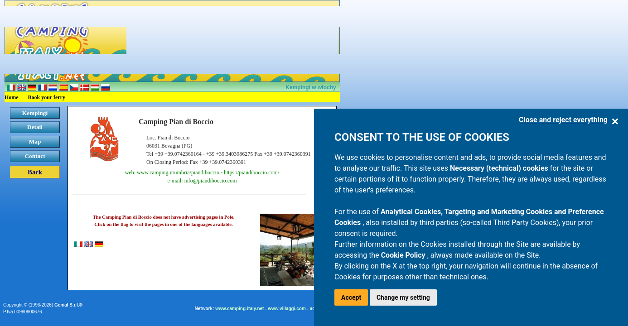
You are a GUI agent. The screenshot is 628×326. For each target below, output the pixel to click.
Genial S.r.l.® (68, 304)
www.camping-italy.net (239, 308)
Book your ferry (46, 97)
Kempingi (35, 113)
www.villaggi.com (287, 308)
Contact (34, 156)
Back (35, 172)
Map (35, 141)
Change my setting (403, 297)
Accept (351, 297)
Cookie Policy (404, 255)
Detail (35, 127)
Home (12, 97)
